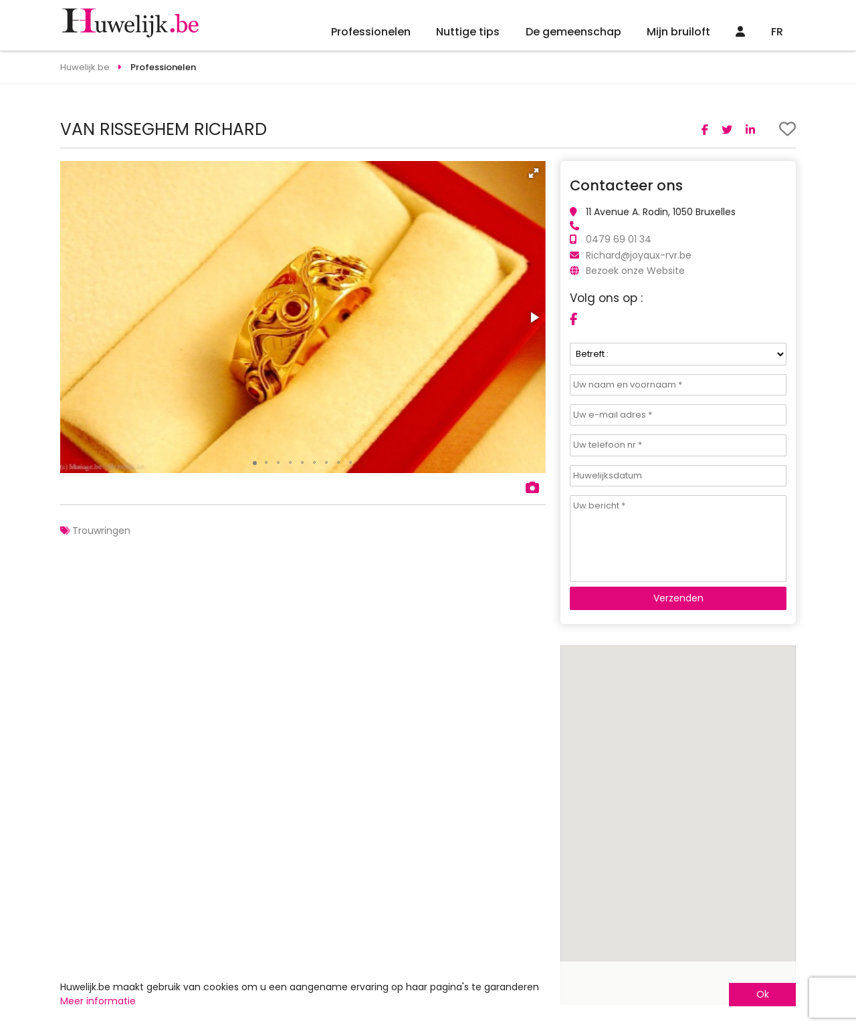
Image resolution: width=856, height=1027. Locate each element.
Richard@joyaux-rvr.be (638, 255)
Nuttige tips (468, 31)
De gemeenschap (573, 31)
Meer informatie (98, 1001)
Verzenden (678, 598)
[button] (533, 173)
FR (777, 31)
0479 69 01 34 (618, 239)
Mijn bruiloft (678, 31)
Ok (762, 994)
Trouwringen (101, 530)
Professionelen (371, 31)
